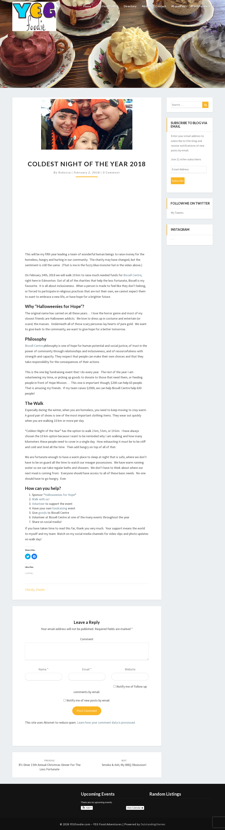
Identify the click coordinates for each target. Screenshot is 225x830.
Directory (130, 6)
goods (42, 513)
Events (40, 590)
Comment (86, 639)
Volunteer (38, 504)
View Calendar (135, 808)
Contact (160, 6)
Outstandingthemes (153, 824)
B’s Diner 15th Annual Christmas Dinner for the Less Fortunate (50, 765)
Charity (29, 590)
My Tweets (177, 212)
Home (87, 6)
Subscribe (178, 180)
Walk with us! (41, 499)
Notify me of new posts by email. (88, 700)
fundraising (59, 508)
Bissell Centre (132, 275)
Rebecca (64, 172)
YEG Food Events (107, 6)
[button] (87, 808)
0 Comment (111, 172)
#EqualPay (178, 6)
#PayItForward (200, 6)
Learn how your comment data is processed (106, 722)
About (146, 6)
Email (87, 669)
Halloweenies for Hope (60, 495)
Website (130, 669)
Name (43, 669)
